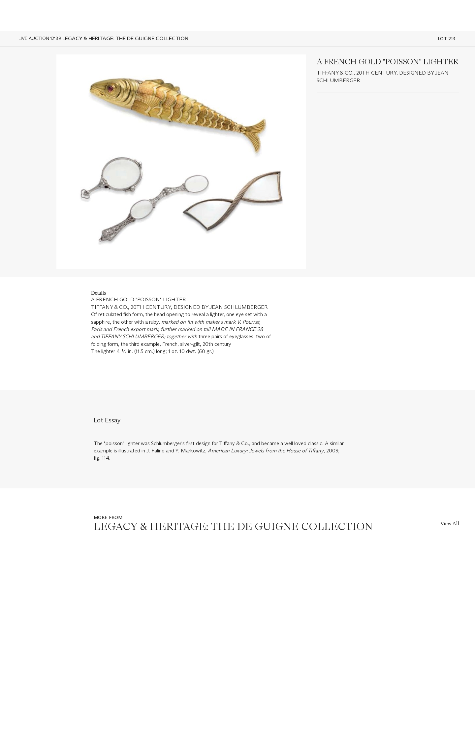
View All (449, 523)
